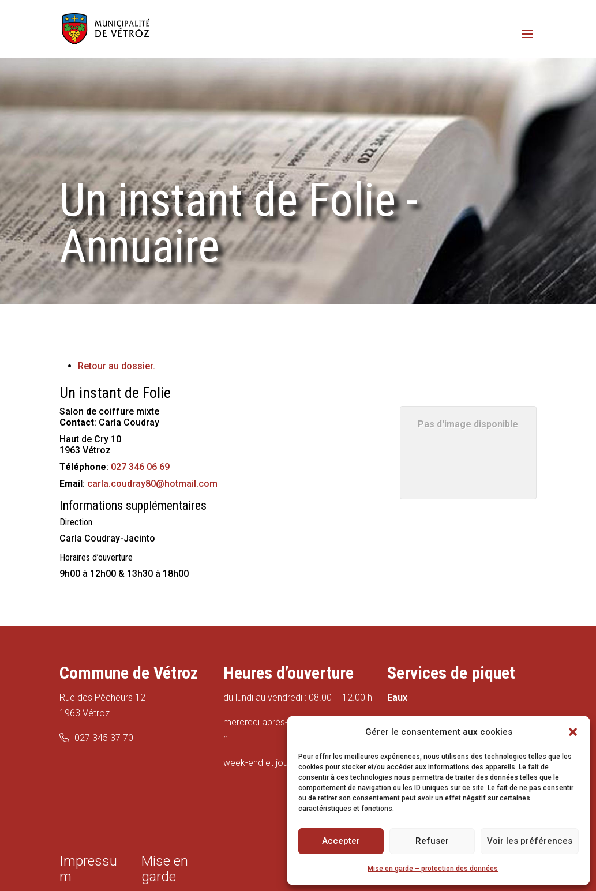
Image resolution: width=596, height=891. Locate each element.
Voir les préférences (529, 841)
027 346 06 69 (140, 466)
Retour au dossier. (116, 365)
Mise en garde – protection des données (433, 868)
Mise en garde (164, 869)
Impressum (88, 869)
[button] (573, 732)
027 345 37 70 (103, 737)
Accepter (341, 841)
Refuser (432, 841)
